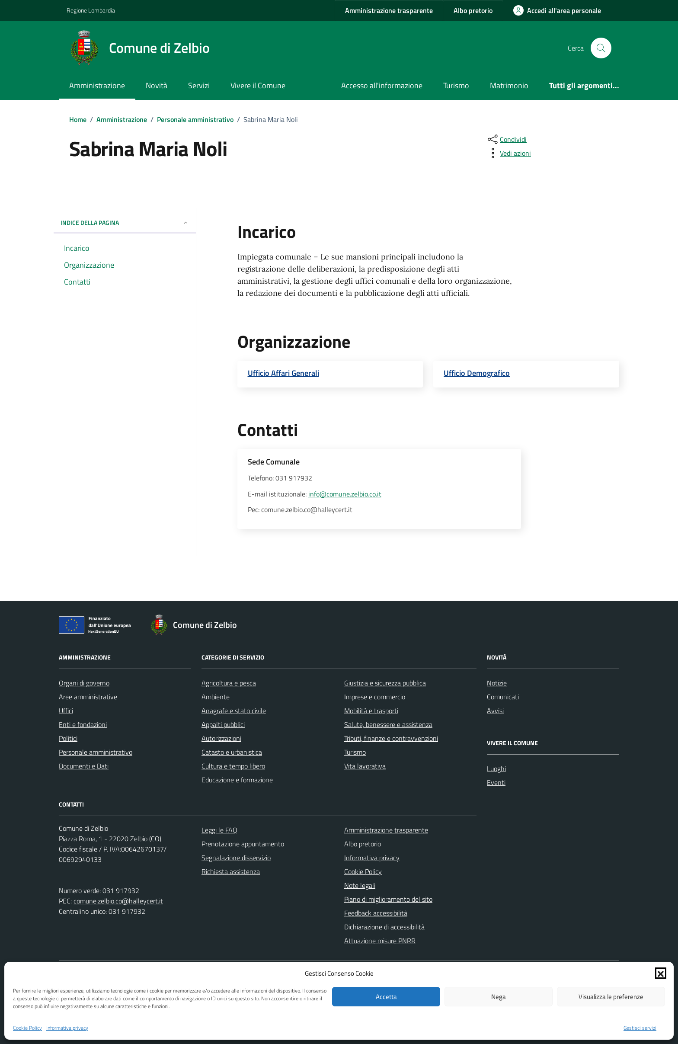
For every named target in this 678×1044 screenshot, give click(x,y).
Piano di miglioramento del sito (388, 899)
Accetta (386, 997)
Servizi (199, 85)
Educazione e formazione (237, 780)
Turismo (456, 85)
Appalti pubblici (223, 724)
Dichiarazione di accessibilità (384, 927)
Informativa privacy (67, 1028)
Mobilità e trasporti (371, 710)
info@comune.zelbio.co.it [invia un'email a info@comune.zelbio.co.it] (344, 494)
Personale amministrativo (95, 752)
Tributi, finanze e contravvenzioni (391, 738)
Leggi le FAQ (219, 830)
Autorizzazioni (221, 738)
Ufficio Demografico (477, 373)
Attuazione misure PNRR (380, 940)
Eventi (496, 782)
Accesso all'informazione (381, 85)
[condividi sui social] (506, 139)
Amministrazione (97, 85)
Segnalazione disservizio (236, 857)
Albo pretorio (362, 844)
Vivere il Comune (257, 85)
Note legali (359, 885)
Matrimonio (509, 85)
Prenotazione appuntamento (242, 844)
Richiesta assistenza (230, 871)
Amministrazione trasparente (386, 830)
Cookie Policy (27, 1028)
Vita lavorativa (365, 766)
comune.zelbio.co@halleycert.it (118, 901)
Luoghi (496, 768)
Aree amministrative (88, 697)
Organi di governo (84, 683)
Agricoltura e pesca (228, 683)
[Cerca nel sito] (601, 48)
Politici (68, 738)
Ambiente (215, 697)
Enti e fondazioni (83, 724)
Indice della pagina (125, 222)
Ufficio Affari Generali (283, 373)
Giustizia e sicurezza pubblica (385, 683)
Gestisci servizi (640, 1028)
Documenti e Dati (84, 766)
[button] (660, 973)
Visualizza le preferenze (611, 997)
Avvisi (495, 710)
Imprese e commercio (374, 697)
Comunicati (503, 697)
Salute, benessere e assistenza (388, 724)
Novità (156, 85)
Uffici (66, 710)
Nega (498, 997)
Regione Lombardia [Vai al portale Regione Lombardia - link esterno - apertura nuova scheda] (91, 10)
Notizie (497, 683)
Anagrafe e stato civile (233, 710)
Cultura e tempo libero (233, 766)
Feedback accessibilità (375, 913)
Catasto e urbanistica (231, 752)
